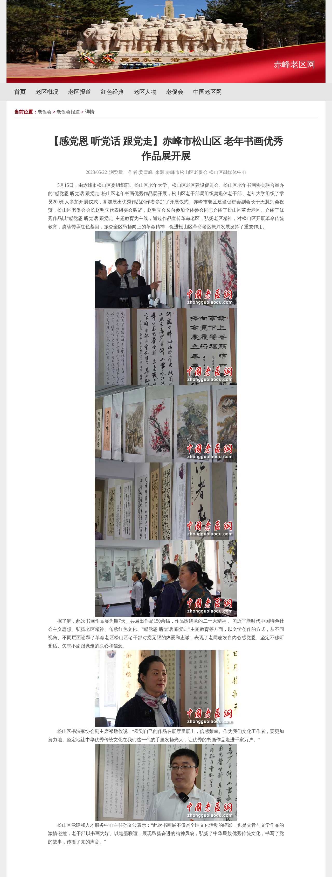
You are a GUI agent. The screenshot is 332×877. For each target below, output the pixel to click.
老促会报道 (68, 112)
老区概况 (47, 92)
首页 (20, 92)
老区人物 (145, 92)
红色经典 (112, 92)
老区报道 (79, 92)
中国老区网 (207, 92)
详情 (89, 112)
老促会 (174, 92)
